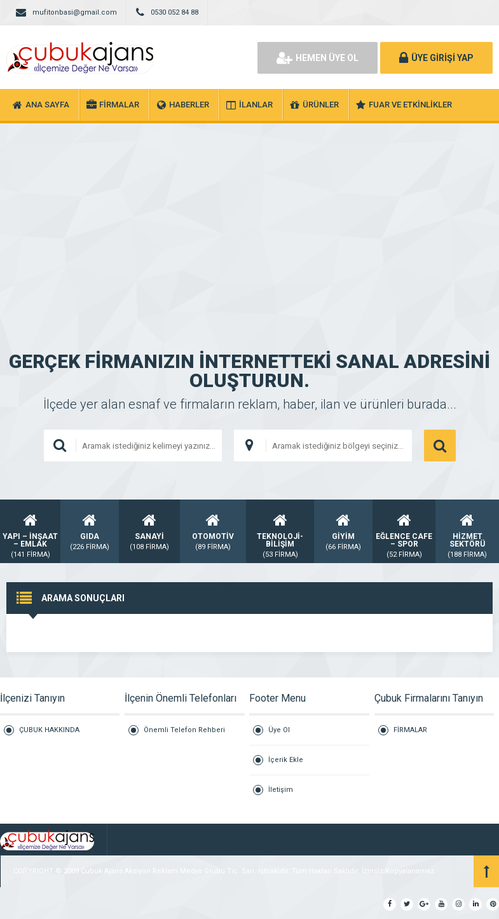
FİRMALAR (410, 730)
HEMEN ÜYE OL (318, 58)
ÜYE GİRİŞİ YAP (436, 58)
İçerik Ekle (285, 760)
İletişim (280, 790)
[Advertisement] (249, 219)
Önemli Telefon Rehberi (184, 730)
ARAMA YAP (440, 445)
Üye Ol (279, 730)
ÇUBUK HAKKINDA (49, 730)
